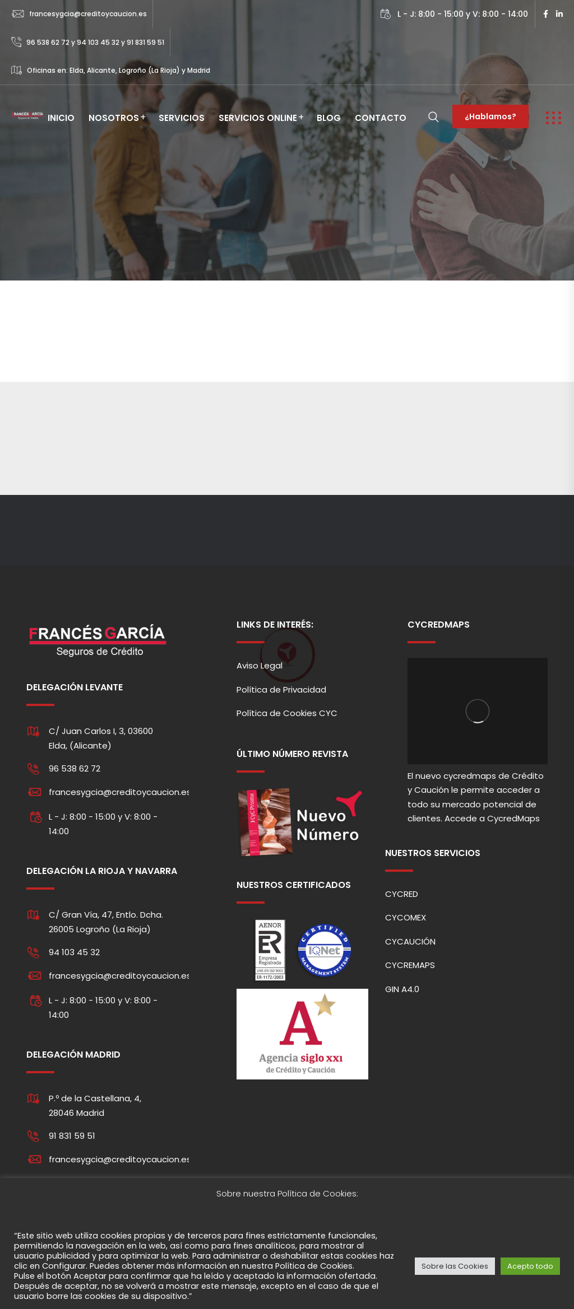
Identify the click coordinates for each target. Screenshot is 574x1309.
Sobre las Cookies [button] (455, 1266)
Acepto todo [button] (530, 1266)
